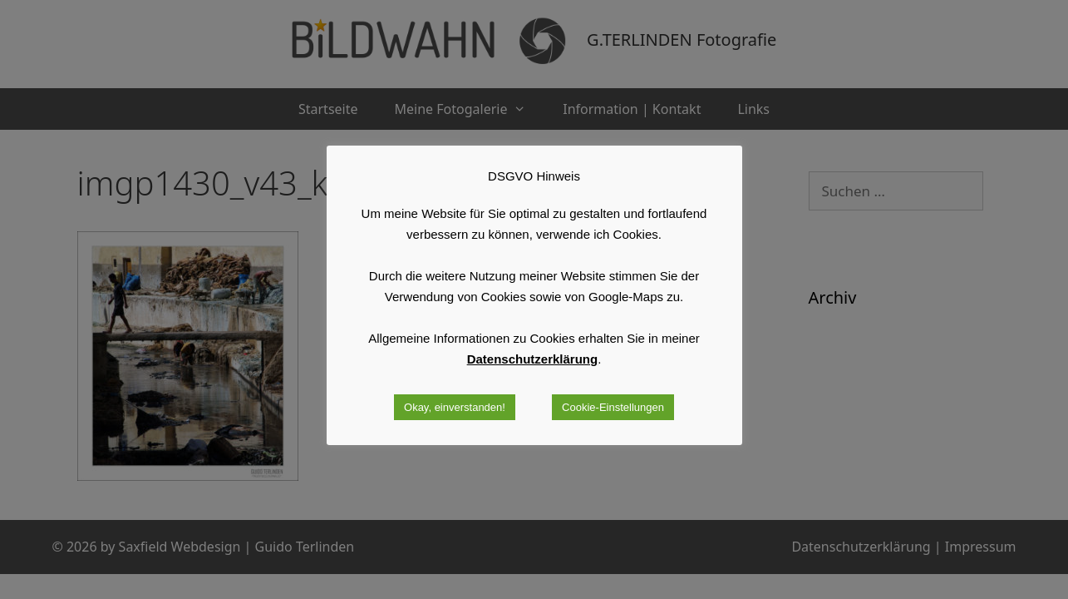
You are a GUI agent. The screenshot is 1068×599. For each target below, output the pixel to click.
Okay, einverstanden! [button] (454, 407)
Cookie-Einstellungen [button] (613, 407)
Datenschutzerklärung (532, 359)
